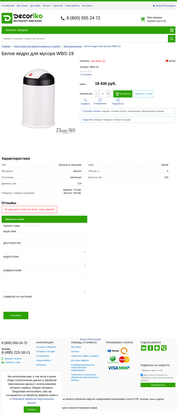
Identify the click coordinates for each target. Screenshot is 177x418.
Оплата (47, 5)
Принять (32, 409)
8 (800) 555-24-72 (14, 343)
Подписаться (158, 385)
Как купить (22, 5)
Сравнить (85, 101)
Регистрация (168, 5)
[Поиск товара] (85, 38)
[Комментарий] (44, 282)
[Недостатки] (44, 262)
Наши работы (72, 5)
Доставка (35, 5)
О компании (8, 5)
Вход (158, 5)
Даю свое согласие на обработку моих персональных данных (157, 378)
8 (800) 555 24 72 (83, 18)
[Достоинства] (44, 249)
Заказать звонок (11, 358)
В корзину (123, 94)
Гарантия (58, 5)
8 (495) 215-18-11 (16, 352)
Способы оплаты (92, 111)
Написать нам (11, 362)
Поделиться (118, 101)
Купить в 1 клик (143, 93)
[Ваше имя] (44, 236)
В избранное (100, 101)
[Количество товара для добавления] (103, 93)
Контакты (87, 5)
